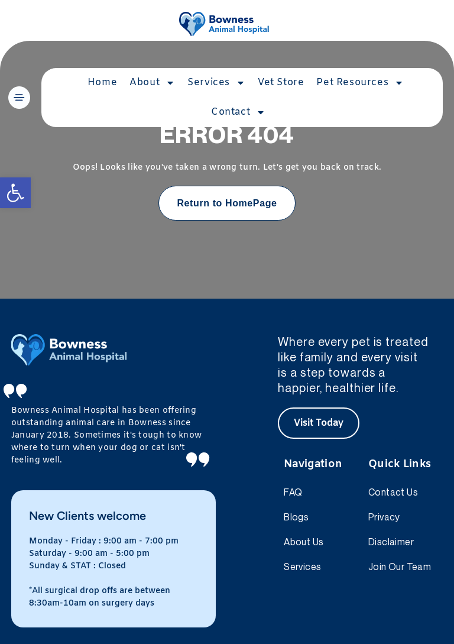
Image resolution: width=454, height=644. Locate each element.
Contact (238, 112)
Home (102, 82)
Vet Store (281, 82)
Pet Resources (360, 82)
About (152, 82)
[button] (15, 192)
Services (216, 82)
